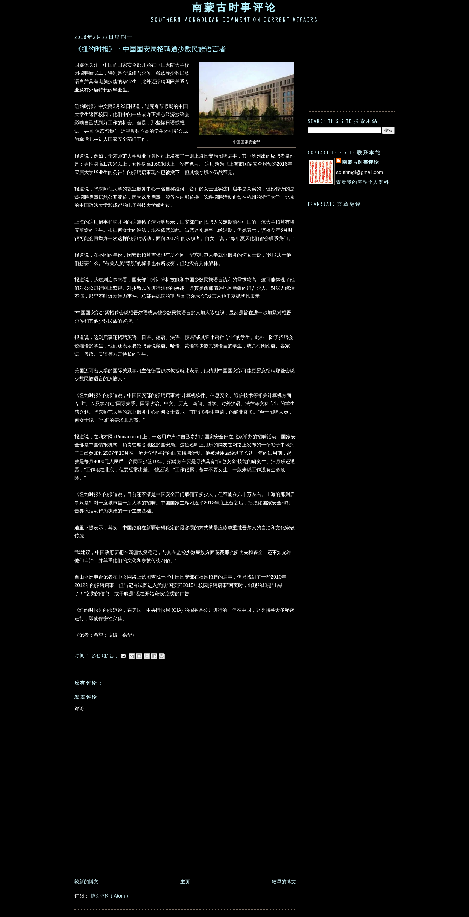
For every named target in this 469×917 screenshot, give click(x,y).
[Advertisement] (183, 859)
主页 (185, 881)
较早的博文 (284, 881)
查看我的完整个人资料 (362, 182)
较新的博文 (86, 881)
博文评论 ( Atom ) (109, 895)
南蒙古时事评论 (234, 7)
